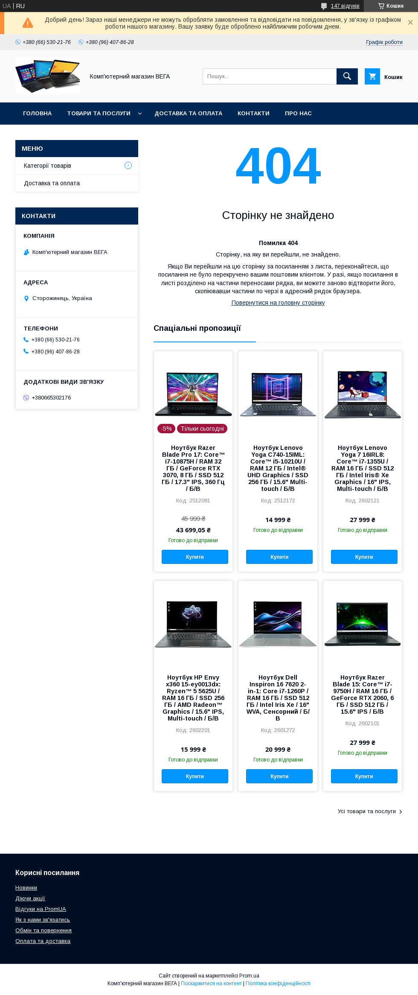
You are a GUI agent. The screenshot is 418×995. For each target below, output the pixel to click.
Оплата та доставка (42, 941)
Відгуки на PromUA (40, 909)
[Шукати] (347, 76)
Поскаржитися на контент (211, 983)
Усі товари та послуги (367, 811)
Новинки (26, 887)
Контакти (254, 113)
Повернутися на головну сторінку (278, 302)
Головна (37, 113)
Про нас (298, 113)
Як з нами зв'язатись (42, 919)
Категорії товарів (47, 165)
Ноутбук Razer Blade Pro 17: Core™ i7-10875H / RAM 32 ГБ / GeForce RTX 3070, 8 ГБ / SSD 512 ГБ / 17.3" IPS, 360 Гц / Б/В (193, 468)
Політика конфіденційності (278, 983)
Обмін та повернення (43, 930)
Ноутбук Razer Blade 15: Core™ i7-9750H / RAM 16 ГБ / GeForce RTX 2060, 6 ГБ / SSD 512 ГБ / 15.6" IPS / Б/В (362, 694)
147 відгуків (345, 6)
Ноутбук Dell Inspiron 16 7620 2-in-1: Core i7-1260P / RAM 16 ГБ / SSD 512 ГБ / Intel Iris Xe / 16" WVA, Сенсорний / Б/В (278, 698)
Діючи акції (30, 898)
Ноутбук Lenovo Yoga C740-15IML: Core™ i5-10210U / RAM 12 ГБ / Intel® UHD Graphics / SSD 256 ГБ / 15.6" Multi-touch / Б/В (277, 468)
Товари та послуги (99, 113)
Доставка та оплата (188, 113)
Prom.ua (249, 976)
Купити (195, 557)
